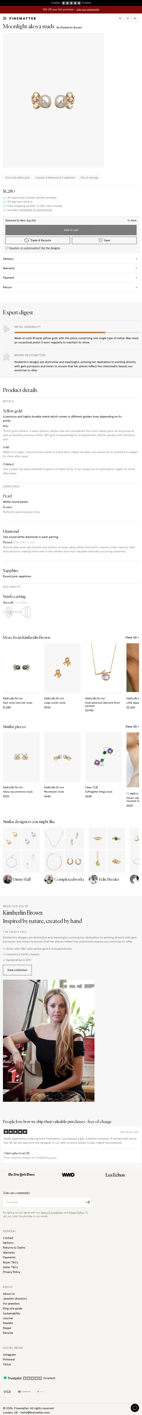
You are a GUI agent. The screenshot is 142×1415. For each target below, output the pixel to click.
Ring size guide (12, 1308)
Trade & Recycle (37, 240)
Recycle (8, 1332)
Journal (8, 1318)
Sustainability (11, 1313)
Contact (8, 1238)
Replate (8, 1323)
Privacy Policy (11, 1272)
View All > (132, 637)
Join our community (87, 9)
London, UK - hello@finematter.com (26, 1412)
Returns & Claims (14, 1247)
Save (104, 240)
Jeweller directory (15, 1298)
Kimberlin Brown (71, 27)
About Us (9, 1293)
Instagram (9, 1354)
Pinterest (9, 1359)
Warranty (9, 1252)
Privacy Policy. (76, 1212)
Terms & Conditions (52, 1212)
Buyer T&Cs (10, 1262)
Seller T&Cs (10, 1267)
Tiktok (7, 1364)
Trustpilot (51, 1157)
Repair (7, 1328)
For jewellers (11, 1303)
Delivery (8, 1242)
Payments (9, 1257)
